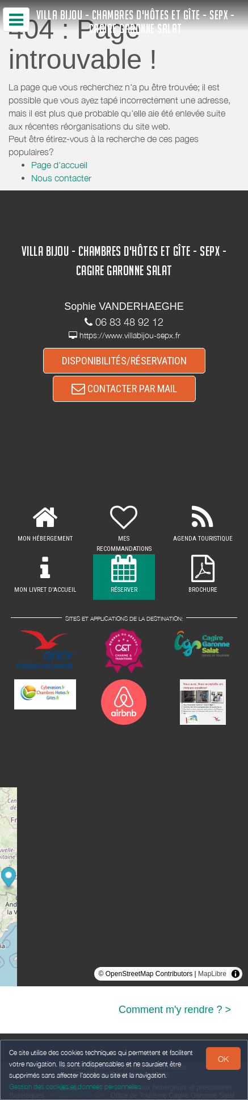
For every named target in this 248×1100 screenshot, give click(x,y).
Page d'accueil (59, 165)
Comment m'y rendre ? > (175, 1009)
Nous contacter (61, 178)
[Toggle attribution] (235, 974)
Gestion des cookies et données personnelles (75, 1086)
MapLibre (212, 974)
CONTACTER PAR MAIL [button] (124, 389)
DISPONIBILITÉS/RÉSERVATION (124, 361)
